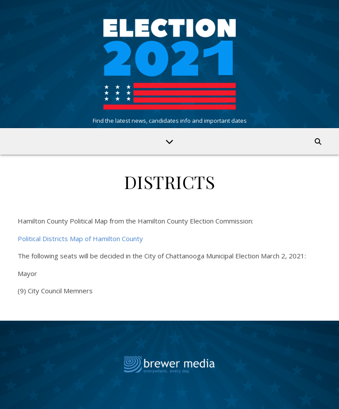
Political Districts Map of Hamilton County (80, 238)
